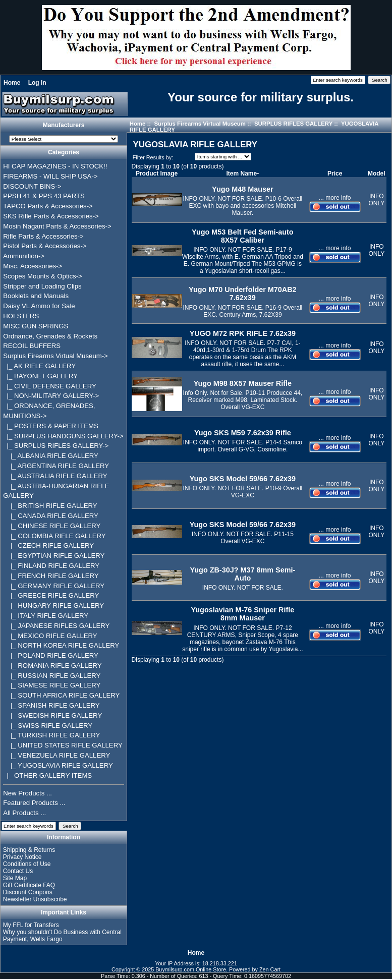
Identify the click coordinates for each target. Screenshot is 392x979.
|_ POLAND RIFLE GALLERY (50, 655)
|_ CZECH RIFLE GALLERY (48, 545)
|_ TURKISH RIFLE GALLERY (51, 735)
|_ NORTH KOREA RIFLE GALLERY (61, 645)
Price (334, 173)
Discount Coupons (27, 892)
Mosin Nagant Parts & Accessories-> (57, 226)
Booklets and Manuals (36, 296)
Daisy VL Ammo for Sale (39, 306)
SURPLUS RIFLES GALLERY (293, 124)
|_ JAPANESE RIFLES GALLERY (56, 625)
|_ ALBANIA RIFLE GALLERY (50, 455)
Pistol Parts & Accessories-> (44, 246)
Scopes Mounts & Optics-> (42, 276)
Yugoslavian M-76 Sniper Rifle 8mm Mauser (243, 614)
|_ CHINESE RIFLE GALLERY (51, 526)
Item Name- (243, 173)
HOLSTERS (21, 316)
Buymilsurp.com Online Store (190, 969)
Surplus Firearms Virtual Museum (199, 124)
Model (376, 173)
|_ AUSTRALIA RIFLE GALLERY (55, 476)
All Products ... (24, 813)
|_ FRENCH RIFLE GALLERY (50, 576)
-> (55, 356)
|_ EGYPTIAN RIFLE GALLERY (53, 555)
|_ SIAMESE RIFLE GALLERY (51, 685)
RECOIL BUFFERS (32, 346)
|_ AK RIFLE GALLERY (39, 366)
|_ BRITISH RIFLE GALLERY (50, 505)
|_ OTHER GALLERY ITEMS (47, 775)
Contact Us (18, 871)
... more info (335, 197)
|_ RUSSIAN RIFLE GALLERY (51, 675)
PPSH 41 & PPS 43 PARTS (44, 196)
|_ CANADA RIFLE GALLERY (50, 516)
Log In (37, 82)
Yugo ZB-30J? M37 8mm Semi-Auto (243, 574)
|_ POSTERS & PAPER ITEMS (50, 426)
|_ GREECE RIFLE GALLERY (51, 595)
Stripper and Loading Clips (42, 286)
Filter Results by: (153, 157)
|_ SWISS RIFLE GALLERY (47, 725)
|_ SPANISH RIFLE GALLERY (51, 705)
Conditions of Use (27, 864)
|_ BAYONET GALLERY (40, 376)
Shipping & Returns (29, 849)
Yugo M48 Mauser (242, 189)
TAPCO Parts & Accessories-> (47, 206)
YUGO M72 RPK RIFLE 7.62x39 (243, 333)
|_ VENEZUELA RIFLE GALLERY (56, 755)
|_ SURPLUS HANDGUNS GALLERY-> (63, 436)
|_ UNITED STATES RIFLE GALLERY (62, 745)
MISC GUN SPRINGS (35, 326)
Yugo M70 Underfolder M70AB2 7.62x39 (243, 293)
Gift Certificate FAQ (29, 885)
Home (12, 82)
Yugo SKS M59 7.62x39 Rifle (242, 433)
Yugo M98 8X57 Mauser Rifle (243, 383)
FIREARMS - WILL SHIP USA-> (50, 176)
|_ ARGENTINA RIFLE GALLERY (56, 466)
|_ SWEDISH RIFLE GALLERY (52, 715)
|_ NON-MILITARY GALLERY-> (51, 395)
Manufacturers (64, 125)
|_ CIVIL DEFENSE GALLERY (49, 386)
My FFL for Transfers (31, 925)
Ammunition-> (23, 256)
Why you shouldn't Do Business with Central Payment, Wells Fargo (62, 936)
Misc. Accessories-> (32, 266)
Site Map (15, 878)
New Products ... (27, 793)
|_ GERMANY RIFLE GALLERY (53, 586)
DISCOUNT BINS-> (32, 186)
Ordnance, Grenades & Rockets (50, 336)
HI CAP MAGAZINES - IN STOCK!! (55, 166)
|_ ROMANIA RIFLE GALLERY (52, 665)
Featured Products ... (34, 803)
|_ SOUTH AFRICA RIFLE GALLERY (61, 695)
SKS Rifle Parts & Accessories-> (50, 216)
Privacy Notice (22, 856)
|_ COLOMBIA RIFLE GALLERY (54, 536)
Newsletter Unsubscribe (35, 899)
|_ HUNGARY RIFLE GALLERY (53, 605)
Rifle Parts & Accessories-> (43, 236)
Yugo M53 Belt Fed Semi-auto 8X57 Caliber (243, 236)
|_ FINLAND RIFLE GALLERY (51, 565)
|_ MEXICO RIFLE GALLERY (50, 636)
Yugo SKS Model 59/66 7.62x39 (243, 479)
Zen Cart (270, 969)
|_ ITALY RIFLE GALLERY (45, 615)
